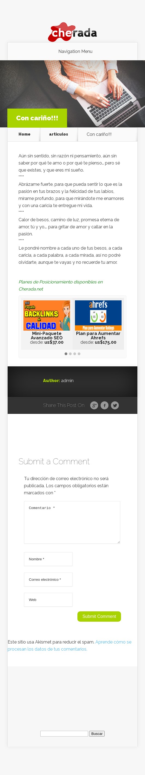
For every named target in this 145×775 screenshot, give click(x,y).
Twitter (115, 405)
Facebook (104, 405)
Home (25, 134)
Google (94, 405)
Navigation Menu (75, 51)
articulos (58, 134)
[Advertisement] (73, 700)
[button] (66, 354)
